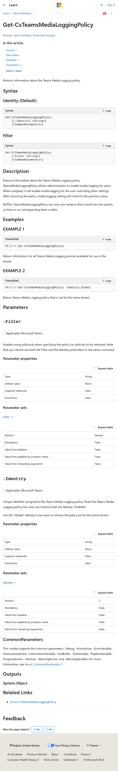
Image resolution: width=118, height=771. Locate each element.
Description (12, 55)
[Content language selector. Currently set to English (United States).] (25, 746)
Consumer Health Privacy (22, 759)
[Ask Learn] (104, 13)
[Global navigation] (4, 5)
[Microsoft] (59, 5)
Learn (6, 13)
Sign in (111, 5)
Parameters (14, 65)
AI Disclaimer (15, 754)
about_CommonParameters (42, 664)
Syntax (11, 50)
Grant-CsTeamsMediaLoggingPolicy (33, 702)
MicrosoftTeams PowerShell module (34, 35)
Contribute (70, 754)
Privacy (85, 754)
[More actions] (111, 13)
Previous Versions (37, 754)
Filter (8, 417)
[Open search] (102, 5)
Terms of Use (51, 759)
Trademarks (69, 759)
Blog (54, 754)
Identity (10, 582)
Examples (13, 60)
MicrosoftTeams (22, 13)
